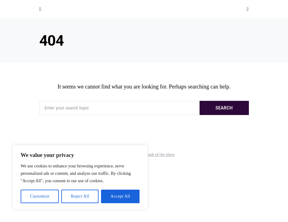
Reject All (80, 196)
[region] (80, 177)
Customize (40, 196)
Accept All (120, 196)
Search (224, 107)
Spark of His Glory (160, 155)
